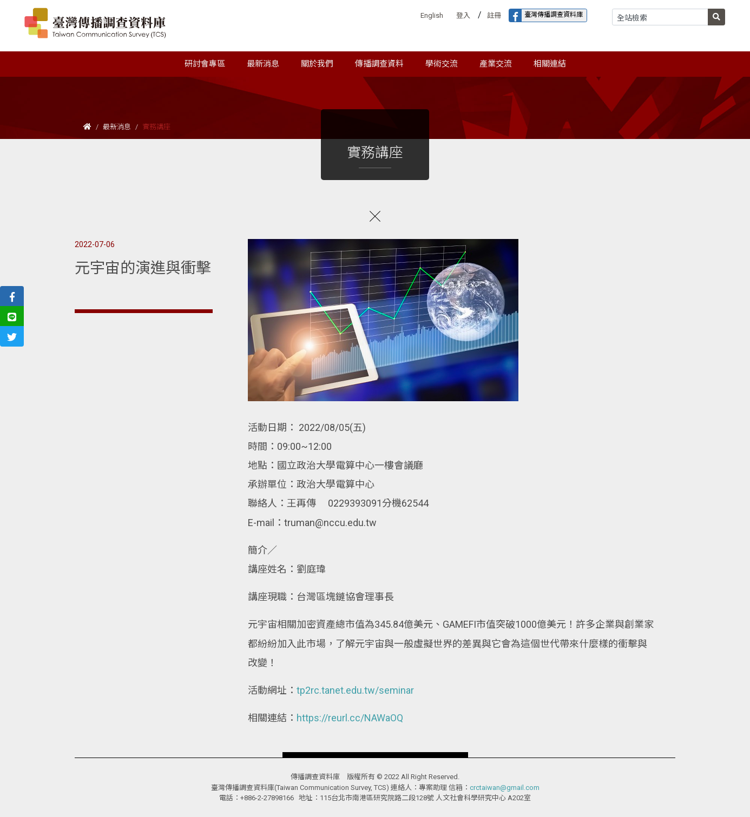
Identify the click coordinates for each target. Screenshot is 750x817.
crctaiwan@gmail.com (505, 787)
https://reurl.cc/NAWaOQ (350, 717)
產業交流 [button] (495, 64)
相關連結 (550, 64)
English (431, 15)
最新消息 (117, 127)
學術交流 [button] (441, 64)
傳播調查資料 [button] (379, 64)
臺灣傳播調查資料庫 (546, 15)
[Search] (660, 17)
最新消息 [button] (263, 64)
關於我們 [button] (317, 64)
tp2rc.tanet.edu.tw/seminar (355, 690)
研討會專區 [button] (205, 64)
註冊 (494, 15)
